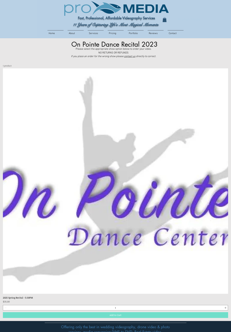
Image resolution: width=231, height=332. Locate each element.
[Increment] (226, 307)
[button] (165, 19)
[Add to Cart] (115, 315)
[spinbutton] (115, 307)
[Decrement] (5, 307)
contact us (129, 56)
